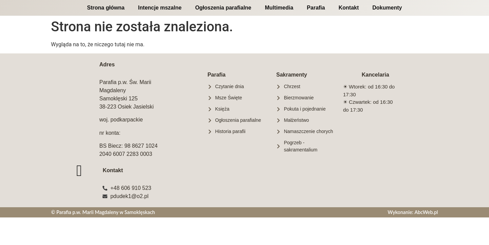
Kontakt (349, 8)
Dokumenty (387, 8)
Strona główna (105, 8)
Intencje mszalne (160, 8)
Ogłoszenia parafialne (223, 8)
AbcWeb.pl (426, 212)
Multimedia (279, 8)
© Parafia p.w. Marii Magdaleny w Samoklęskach (103, 212)
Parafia (316, 8)
